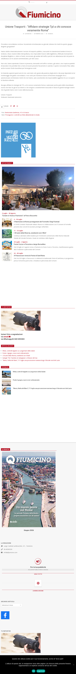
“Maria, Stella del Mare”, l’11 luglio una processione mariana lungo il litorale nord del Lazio (31, 360)
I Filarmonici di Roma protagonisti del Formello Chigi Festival (36, 222)
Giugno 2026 (29, 530)
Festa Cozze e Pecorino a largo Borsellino (30, 244)
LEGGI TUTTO (38, 574)
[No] (74, 665)
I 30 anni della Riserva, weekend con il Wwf (30, 233)
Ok (33, 671)
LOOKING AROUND (38, 590)
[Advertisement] (38, 285)
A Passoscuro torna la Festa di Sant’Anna (29, 256)
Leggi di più (40, 671)
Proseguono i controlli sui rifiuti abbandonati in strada (22, 115)
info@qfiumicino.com (10, 552)
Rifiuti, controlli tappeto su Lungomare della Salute (18, 351)
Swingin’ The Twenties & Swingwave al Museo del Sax (20, 358)
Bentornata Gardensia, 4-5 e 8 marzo (17, 112)
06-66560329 (8, 549)
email (7, 337)
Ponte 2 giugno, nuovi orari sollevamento (15, 353)
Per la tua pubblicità (38, 567)
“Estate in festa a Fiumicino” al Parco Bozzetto (19, 216)
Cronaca (50, 33)
